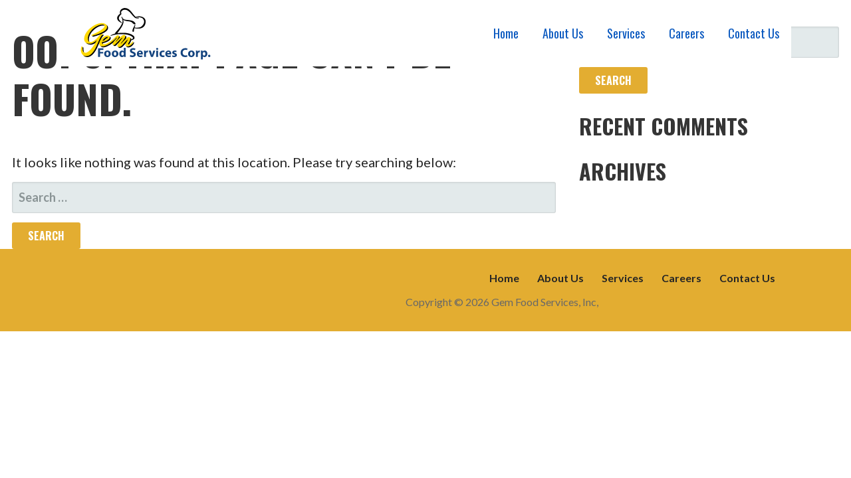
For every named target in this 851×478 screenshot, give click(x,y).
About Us (563, 33)
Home (506, 33)
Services (626, 33)
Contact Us (753, 33)
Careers (686, 33)
